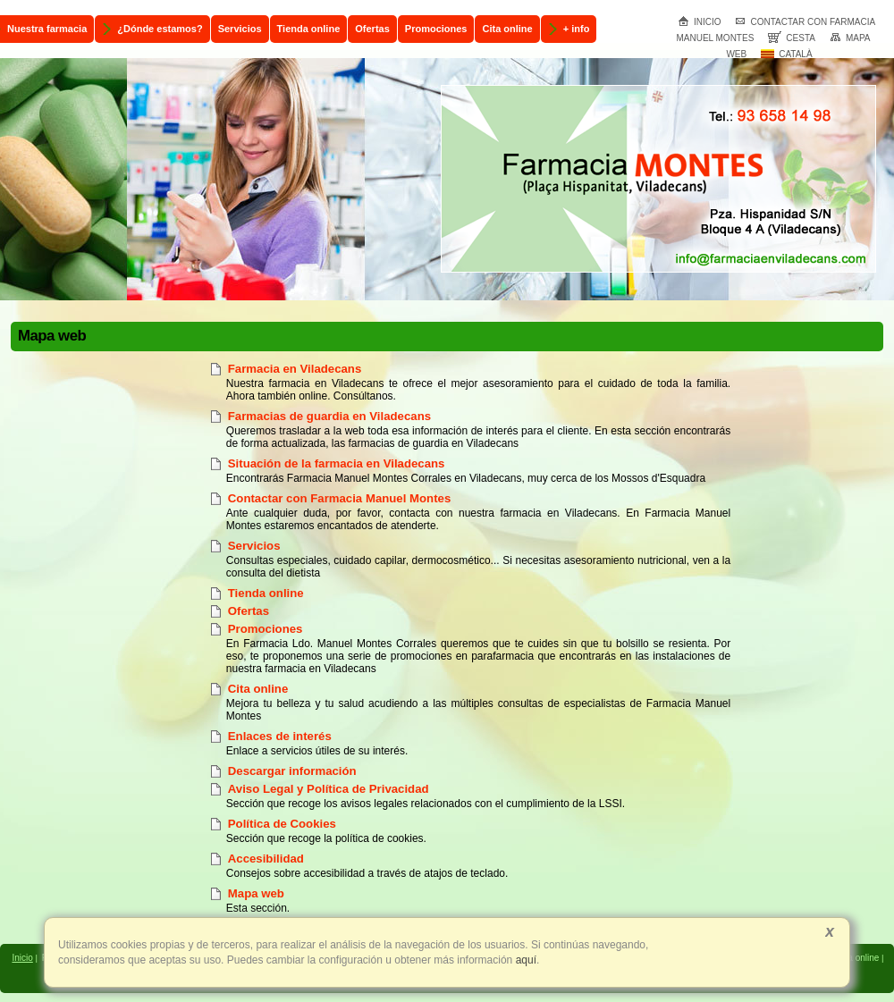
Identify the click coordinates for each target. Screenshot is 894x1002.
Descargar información (292, 771)
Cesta (791, 38)
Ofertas (248, 611)
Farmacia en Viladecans (294, 368)
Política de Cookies (282, 823)
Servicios (254, 545)
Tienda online (266, 593)
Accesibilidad (266, 858)
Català (786, 54)
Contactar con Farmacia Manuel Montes (339, 498)
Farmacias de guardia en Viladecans (329, 416)
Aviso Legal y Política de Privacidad (328, 789)
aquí (524, 960)
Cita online (258, 688)
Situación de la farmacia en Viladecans (336, 463)
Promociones (265, 629)
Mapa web (256, 893)
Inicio (699, 22)
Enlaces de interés (280, 736)
